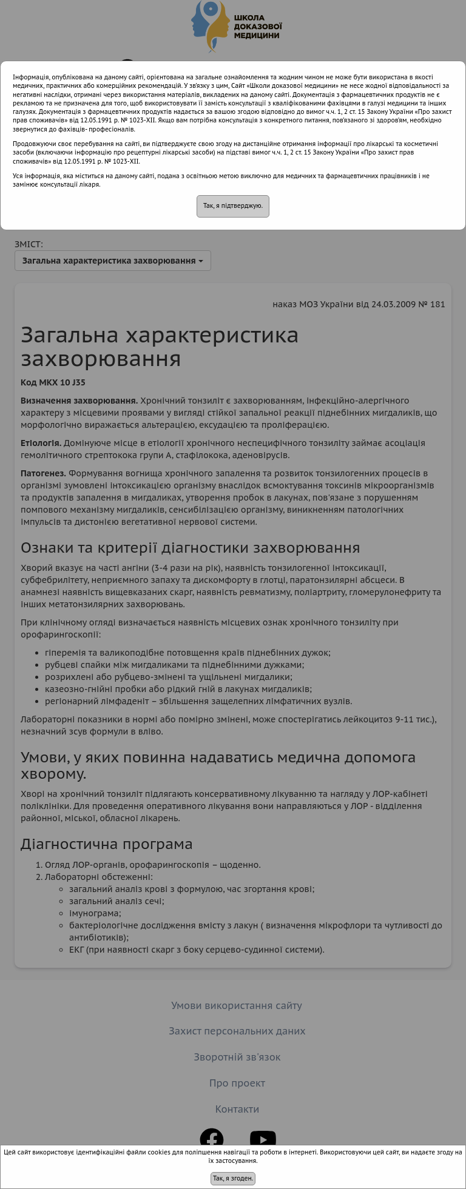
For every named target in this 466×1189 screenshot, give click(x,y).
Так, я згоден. (233, 1178)
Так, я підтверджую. (233, 206)
